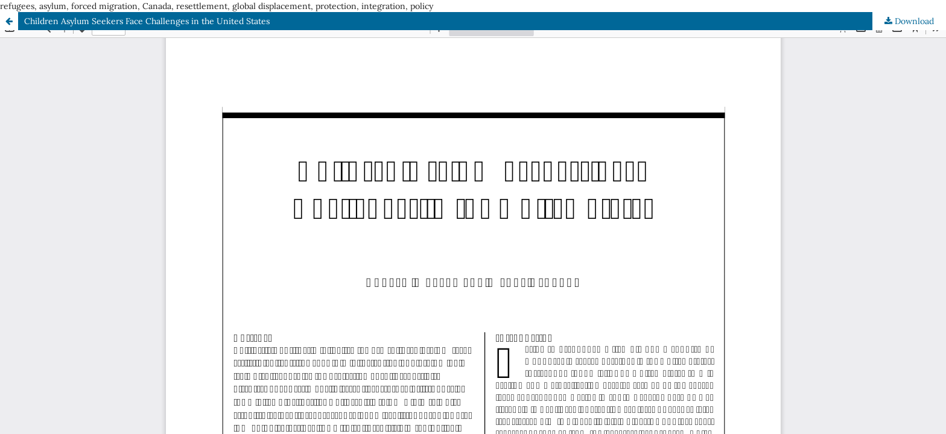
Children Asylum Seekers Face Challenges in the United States (147, 21)
